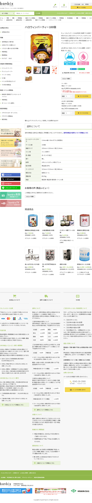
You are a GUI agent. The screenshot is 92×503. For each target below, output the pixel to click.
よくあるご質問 (80, 13)
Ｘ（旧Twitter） (9, 179)
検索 (38, 13)
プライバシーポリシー (27, 477)
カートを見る (81, 7)
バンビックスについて (62, 13)
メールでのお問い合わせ (77, 390)
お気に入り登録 (84, 73)
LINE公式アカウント (11, 188)
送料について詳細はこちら (45, 410)
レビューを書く (66, 78)
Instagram (8, 183)
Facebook (8, 175)
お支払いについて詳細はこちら (14, 405)
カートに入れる (83, 96)
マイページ (64, 6)
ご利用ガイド (72, 13)
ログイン (55, 6)
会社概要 (3, 477)
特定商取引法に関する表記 (14, 477)
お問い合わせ (88, 13)
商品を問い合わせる (68, 73)
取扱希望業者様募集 (39, 477)
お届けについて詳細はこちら (45, 463)
